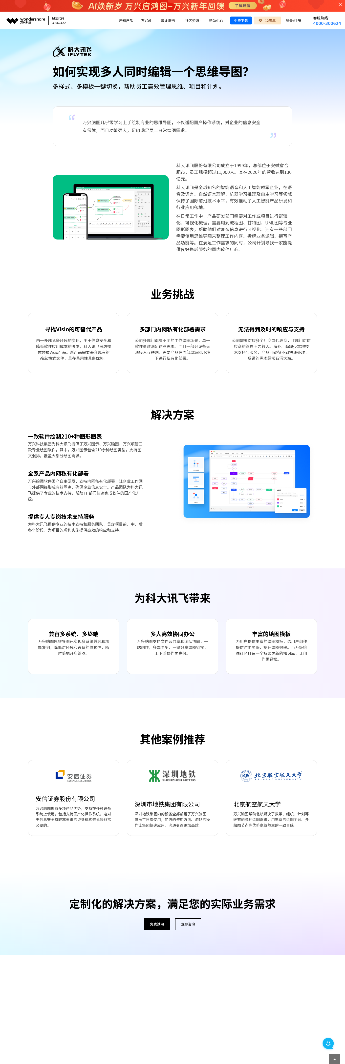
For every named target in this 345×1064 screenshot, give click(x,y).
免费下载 (241, 20)
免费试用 (157, 925)
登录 (289, 20)
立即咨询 (188, 925)
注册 (297, 20)
